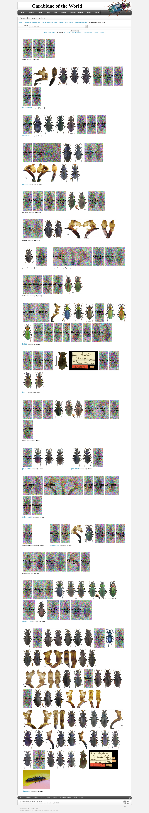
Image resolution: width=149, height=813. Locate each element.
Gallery (40, 12)
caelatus (26, 136)
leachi (24, 392)
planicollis (75, 468)
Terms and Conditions (76, 12)
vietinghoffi (27, 621)
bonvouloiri (27, 108)
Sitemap (126, 807)
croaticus (26, 184)
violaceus (26, 791)
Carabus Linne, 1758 (81, 22)
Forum (97, 12)
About (89, 12)
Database (31, 12)
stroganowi (54, 545)
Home (22, 12)
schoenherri (27, 517)
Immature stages (77, 32)
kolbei (24, 344)
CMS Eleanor (30, 808)
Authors (63, 12)
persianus (26, 468)
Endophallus (88, 32)
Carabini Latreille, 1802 (49, 22)
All (64, 32)
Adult (68, 32)
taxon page (29, 59)
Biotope (102, 32)
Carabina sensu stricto (66, 22)
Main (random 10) (49, 32)
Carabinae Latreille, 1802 (32, 22)
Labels (96, 32)
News (55, 12)
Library (48, 12)
